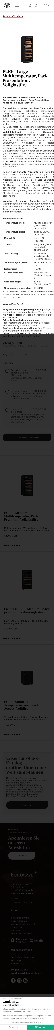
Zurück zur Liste (13, 16)
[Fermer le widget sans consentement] (12, 998)
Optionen (8, 363)
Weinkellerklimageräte (23, 924)
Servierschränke (20, 918)
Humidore (16, 927)
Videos (15, 963)
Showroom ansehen (22, 902)
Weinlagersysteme (21, 933)
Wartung (16, 960)
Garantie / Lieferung (22, 957)
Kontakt (15, 899)
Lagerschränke (19, 921)
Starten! (22, 856)
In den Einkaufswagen (27, 437)
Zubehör (16, 930)
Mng (5, 354)
